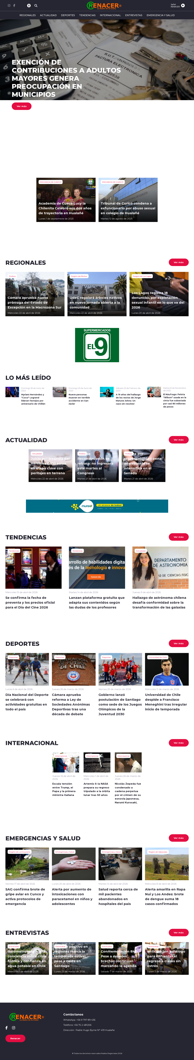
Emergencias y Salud (65, 852)
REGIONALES (28, 15)
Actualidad (37, 453)
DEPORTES (68, 15)
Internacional (61, 756)
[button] (88, 146)
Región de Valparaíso (158, 852)
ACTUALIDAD (48, 15)
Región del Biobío (79, 276)
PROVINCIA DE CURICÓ (50, 182)
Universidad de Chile (158, 657)
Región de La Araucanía (19, 852)
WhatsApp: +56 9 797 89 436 (79, 1020)
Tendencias (14, 551)
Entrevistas (14, 946)
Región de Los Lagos (142, 276)
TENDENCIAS (87, 15)
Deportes (13, 657)
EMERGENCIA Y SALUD (161, 15)
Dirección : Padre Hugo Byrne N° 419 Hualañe (89, 1030)
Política (12, 276)
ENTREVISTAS (133, 15)
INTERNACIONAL (110, 15)
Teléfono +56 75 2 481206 (77, 1025)
